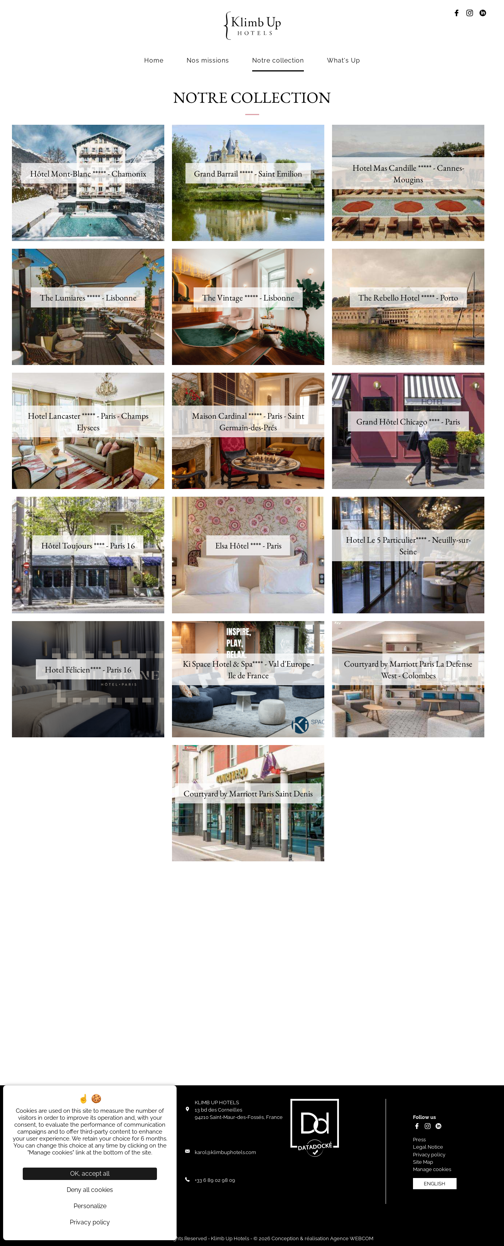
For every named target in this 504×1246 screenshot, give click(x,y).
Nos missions (208, 60)
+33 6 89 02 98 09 (215, 1180)
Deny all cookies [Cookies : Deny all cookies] (90, 1189)
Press (419, 1139)
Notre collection (278, 60)
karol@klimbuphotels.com (225, 1152)
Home (154, 60)
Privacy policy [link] (90, 1222)
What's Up (343, 60)
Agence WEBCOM (351, 1238)
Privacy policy (429, 1155)
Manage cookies (432, 1169)
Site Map (423, 1162)
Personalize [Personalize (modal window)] (90, 1206)
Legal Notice (428, 1147)
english (434, 1184)
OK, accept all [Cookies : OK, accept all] (90, 1173)
